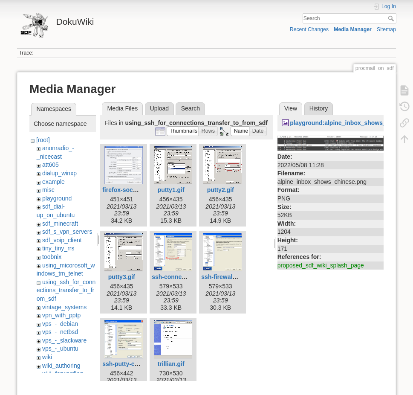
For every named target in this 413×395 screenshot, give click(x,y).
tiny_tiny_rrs (58, 248)
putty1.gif (171, 189)
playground (57, 198)
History (318, 108)
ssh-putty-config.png (132, 363)
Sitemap (386, 29)
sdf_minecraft (60, 223)
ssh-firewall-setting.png (234, 276)
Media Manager (353, 29)
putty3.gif (121, 276)
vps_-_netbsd (60, 331)
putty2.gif (220, 189)
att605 (50, 164)
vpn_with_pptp (61, 315)
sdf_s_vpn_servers (67, 231)
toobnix (51, 256)
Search (392, 18)
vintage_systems (64, 307)
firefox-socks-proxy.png (136, 189)
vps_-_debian (60, 323)
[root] (43, 140)
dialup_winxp (59, 173)
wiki (47, 357)
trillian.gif (171, 363)
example (53, 181)
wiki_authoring (61, 365)
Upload (159, 108)
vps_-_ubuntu (60, 348)
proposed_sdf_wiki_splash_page (320, 265)
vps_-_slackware (64, 340)
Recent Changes (309, 29)
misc (48, 189)
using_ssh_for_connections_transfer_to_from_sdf (66, 290)
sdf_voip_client (62, 240)
